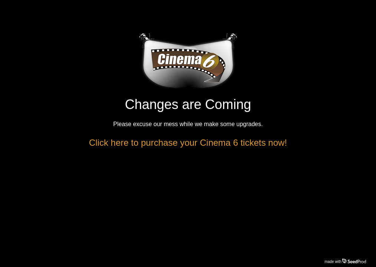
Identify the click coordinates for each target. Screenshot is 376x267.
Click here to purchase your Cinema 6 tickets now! (188, 143)
